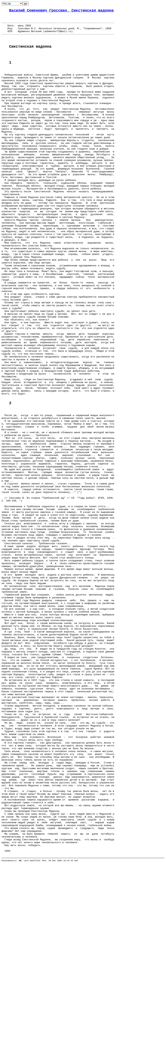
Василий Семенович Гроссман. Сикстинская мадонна (61, 11)
